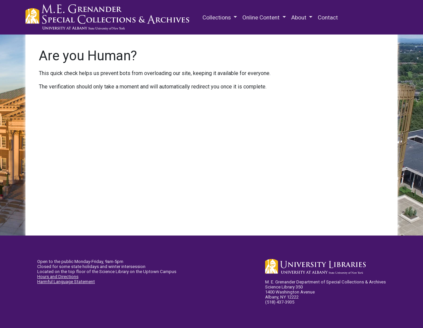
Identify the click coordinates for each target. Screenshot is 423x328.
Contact (328, 17)
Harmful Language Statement (66, 281)
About (299, 17)
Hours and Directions (57, 276)
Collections (217, 17)
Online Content (261, 17)
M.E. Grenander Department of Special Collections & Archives (109, 17)
